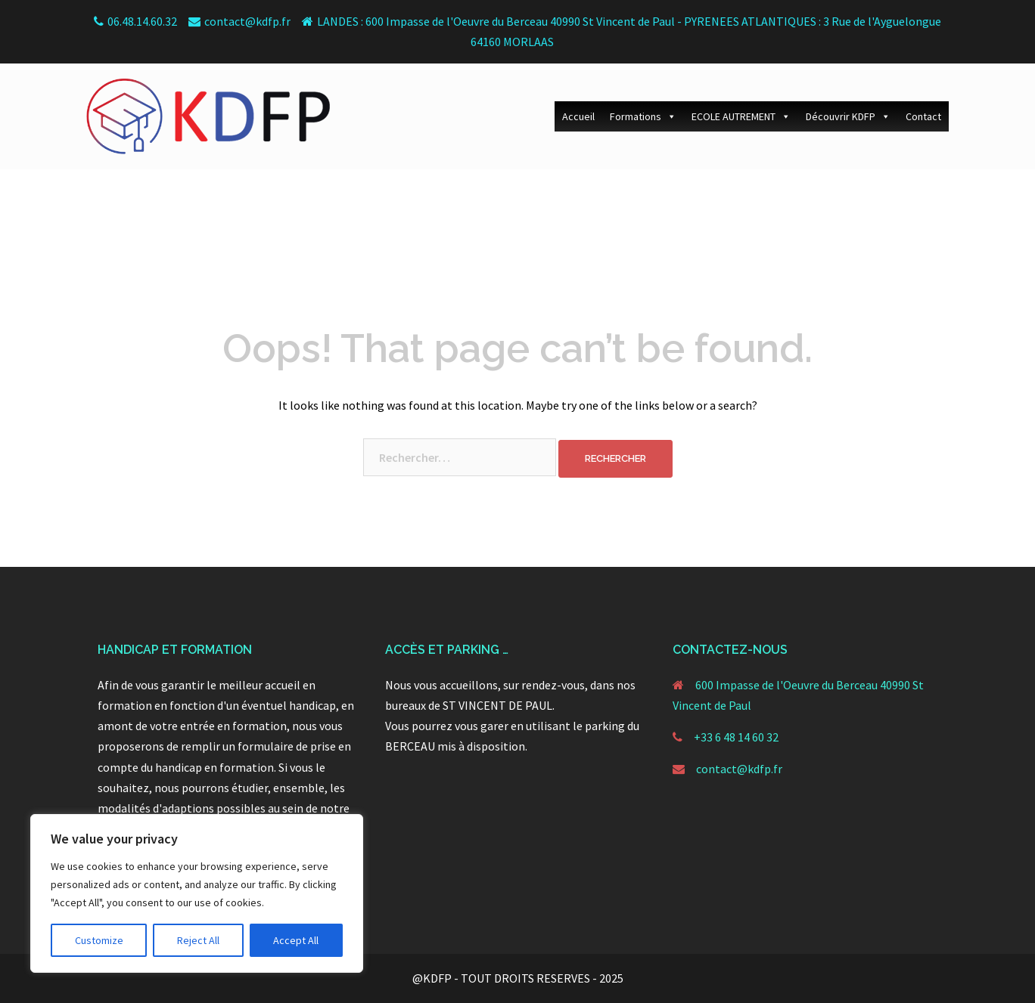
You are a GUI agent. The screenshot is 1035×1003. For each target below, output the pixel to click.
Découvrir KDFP (848, 116)
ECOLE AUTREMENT (741, 116)
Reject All (198, 940)
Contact (923, 116)
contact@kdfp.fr (739, 768)
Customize (99, 940)
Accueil (578, 116)
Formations (643, 116)
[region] (196, 893)
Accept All (296, 940)
